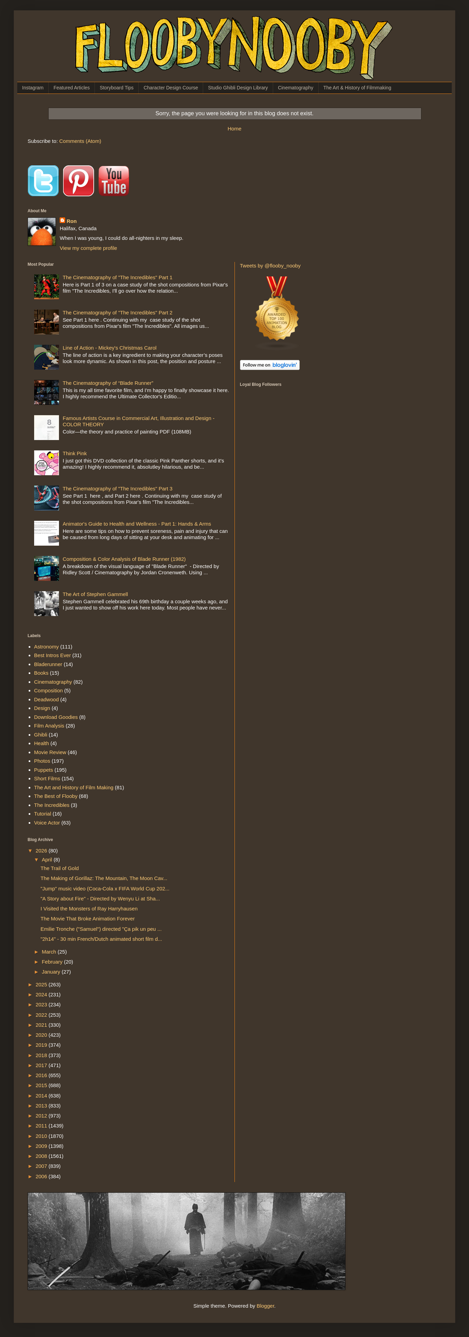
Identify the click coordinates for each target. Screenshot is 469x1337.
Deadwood (46, 699)
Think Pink (75, 453)
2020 (42, 1035)
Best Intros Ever (52, 655)
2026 (42, 850)
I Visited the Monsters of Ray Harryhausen (89, 908)
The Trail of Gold (60, 868)
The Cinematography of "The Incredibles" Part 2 (117, 312)
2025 (42, 984)
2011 (42, 1126)
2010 (42, 1136)
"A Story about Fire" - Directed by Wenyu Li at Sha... (100, 898)
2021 (42, 1025)
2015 (42, 1085)
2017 (42, 1065)
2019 (42, 1045)
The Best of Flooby (56, 796)
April (47, 859)
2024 (42, 994)
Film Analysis (49, 726)
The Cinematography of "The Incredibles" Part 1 (117, 277)
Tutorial (42, 814)
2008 (42, 1156)
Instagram (32, 87)
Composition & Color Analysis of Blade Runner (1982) (124, 559)
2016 (42, 1075)
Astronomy (46, 647)
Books (41, 673)
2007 (42, 1166)
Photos (42, 761)
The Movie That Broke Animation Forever (88, 918)
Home (234, 128)
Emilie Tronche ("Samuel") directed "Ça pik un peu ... (101, 929)
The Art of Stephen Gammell (95, 594)
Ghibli (40, 735)
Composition (48, 690)
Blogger (265, 1306)
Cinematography (295, 87)
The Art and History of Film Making (73, 787)
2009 (42, 1146)
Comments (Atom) (80, 141)
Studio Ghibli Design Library (238, 87)
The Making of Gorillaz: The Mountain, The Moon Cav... (104, 878)
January (52, 972)
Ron (72, 221)
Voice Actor (47, 823)
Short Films (47, 778)
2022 (42, 1015)
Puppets (43, 770)
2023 (42, 1004)
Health (41, 743)
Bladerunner (48, 664)
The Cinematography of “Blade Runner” (108, 383)
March (50, 952)
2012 (42, 1116)
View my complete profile (88, 248)
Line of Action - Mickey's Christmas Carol (110, 348)
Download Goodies (56, 717)
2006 (42, 1176)
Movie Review (50, 752)
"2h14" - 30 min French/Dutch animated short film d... (101, 939)
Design (42, 708)
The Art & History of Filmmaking (357, 87)
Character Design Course (170, 87)
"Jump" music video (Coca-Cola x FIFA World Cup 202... (105, 888)
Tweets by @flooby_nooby (270, 266)
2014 (42, 1096)
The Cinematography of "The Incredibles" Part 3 (117, 488)
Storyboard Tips (116, 87)
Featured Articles (71, 87)
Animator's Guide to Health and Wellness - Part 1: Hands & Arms (137, 524)
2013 (42, 1106)
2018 (42, 1055)
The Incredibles (52, 805)
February (53, 962)
